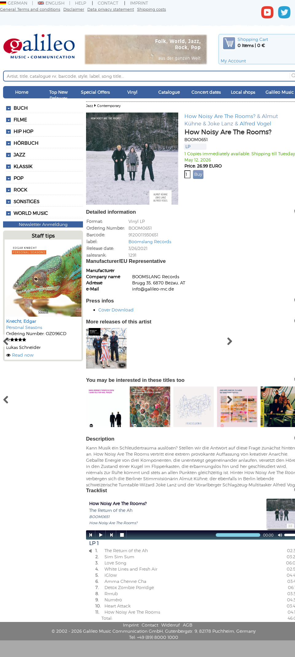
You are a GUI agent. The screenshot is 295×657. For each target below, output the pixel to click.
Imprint (139, 3)
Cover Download (116, 309)
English (51, 3)
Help (80, 3)
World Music (31, 213)
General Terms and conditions (30, 9)
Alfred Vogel (255, 123)
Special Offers (95, 92)
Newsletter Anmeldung (43, 224)
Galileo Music (280, 92)
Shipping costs (151, 9)
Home (21, 92)
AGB (187, 624)
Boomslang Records (149, 241)
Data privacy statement (110, 9)
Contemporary (109, 106)
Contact (108, 3)
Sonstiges (26, 201)
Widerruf (170, 624)
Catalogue (169, 92)
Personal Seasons (24, 327)
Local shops (243, 92)
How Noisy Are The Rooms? (219, 116)
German (13, 3)
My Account (233, 60)
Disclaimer (73, 9)
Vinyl (132, 92)
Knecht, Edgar (21, 321)
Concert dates (206, 92)
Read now (22, 355)
